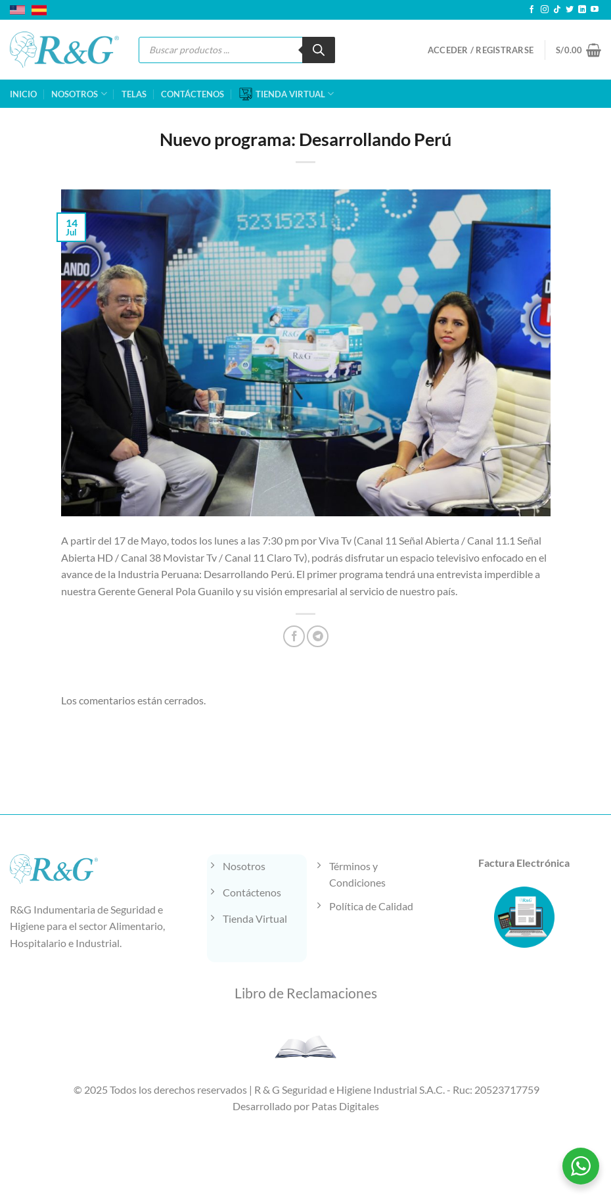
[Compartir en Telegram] (317, 636)
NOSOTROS (78, 93)
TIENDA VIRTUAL (286, 94)
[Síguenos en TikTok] (557, 9)
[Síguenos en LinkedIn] (582, 9)
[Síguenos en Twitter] (570, 9)
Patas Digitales (345, 1106)
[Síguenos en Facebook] (531, 9)
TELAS (134, 94)
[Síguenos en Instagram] (545, 9)
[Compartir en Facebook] (294, 636)
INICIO (23, 94)
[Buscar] (318, 50)
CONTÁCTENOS (192, 94)
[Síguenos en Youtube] (595, 9)
